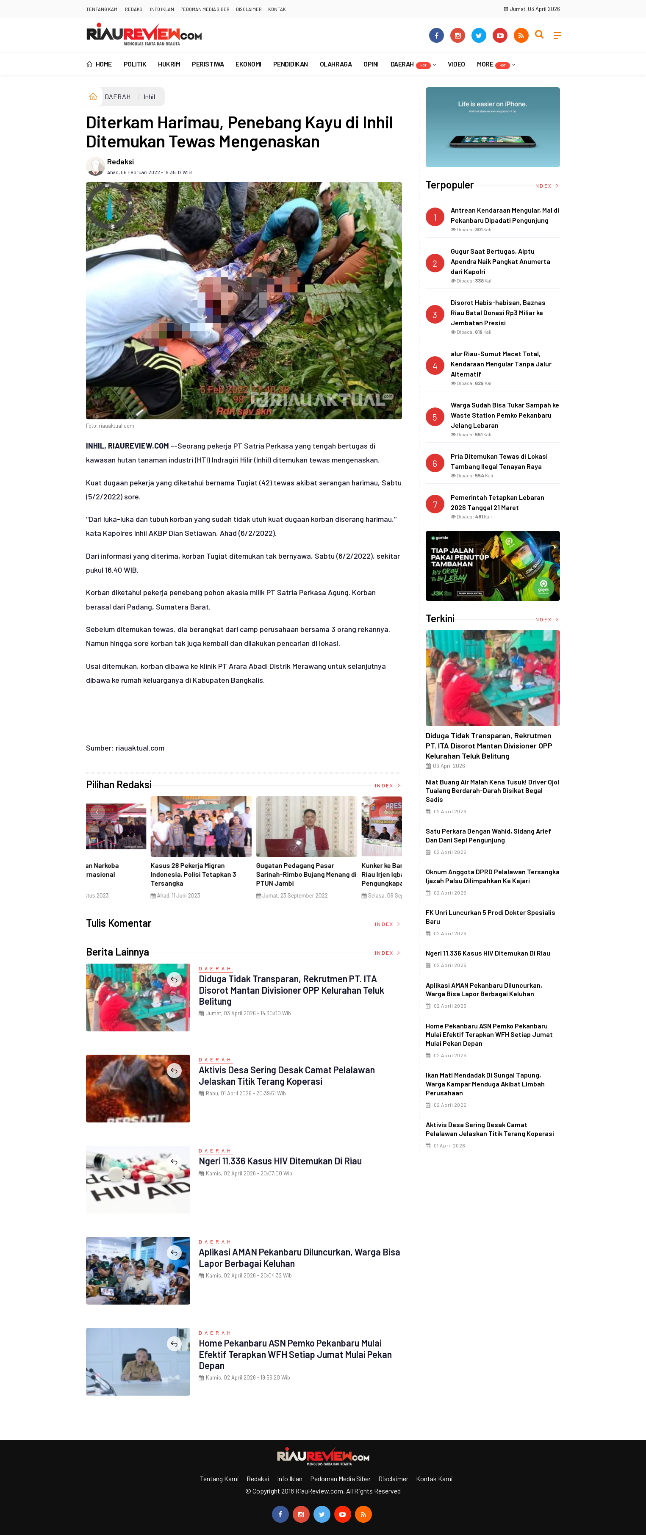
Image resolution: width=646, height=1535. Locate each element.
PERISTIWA (208, 64)
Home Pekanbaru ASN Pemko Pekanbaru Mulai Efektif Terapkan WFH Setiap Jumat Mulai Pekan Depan (297, 1354)
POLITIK (135, 64)
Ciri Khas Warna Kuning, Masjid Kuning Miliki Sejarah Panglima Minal (134, 874)
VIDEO (456, 64)
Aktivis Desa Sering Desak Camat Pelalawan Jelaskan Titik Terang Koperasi (288, 1075)
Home (99, 64)
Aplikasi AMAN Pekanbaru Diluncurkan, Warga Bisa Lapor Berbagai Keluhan (291, 1257)
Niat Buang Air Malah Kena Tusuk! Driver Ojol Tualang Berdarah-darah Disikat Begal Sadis (492, 791)
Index (388, 785)
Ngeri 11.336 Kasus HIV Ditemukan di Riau (281, 1160)
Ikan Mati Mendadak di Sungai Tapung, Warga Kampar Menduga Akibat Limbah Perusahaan (485, 1084)
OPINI (371, 64)
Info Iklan (162, 9)
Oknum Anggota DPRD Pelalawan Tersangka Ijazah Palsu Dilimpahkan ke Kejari (493, 875)
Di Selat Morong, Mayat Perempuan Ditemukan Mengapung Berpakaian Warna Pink (240, 878)
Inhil (149, 96)
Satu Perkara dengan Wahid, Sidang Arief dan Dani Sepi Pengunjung (488, 835)
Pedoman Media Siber (205, 9)
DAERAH (411, 64)
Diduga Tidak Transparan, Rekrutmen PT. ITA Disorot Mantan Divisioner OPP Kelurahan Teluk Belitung (293, 989)
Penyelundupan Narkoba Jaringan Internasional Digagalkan (336, 874)
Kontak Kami (434, 1478)
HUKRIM (169, 64)
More (493, 64)
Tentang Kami (102, 9)
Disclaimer (249, 9)
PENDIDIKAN (290, 64)
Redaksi (134, 9)
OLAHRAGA (336, 64)
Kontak (277, 9)
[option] (138, 851)
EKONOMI (248, 64)
